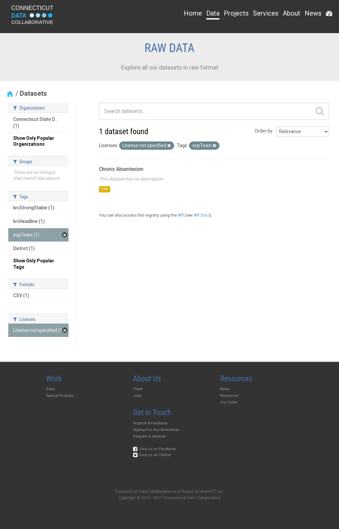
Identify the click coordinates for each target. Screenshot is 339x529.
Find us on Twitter (152, 454)
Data (212, 13)
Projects (236, 13)
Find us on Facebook (154, 449)
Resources (229, 395)
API (181, 215)
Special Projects (60, 395)
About (291, 13)
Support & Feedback (150, 423)
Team (138, 389)
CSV (104, 189)
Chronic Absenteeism (121, 169)
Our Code (228, 402)
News (313, 13)
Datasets (33, 93)
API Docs (202, 215)
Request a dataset (149, 436)
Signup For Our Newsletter (156, 429)
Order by (263, 130)
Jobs (137, 395)
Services (265, 13)
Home (193, 13)
